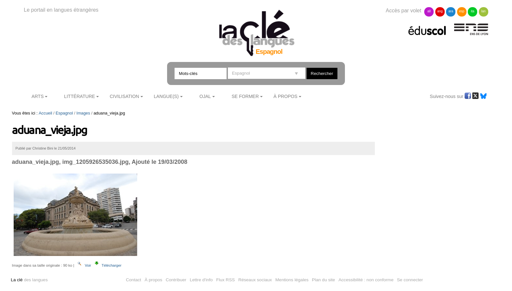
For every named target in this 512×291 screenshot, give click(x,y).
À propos (153, 279)
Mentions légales (292, 279)
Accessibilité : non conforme (365, 279)
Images (83, 113)
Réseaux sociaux (255, 279)
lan (483, 11)
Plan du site (323, 279)
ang (440, 11)
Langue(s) (166, 96)
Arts (38, 96)
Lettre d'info (201, 279)
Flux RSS (225, 279)
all (429, 11)
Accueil (45, 113)
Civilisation (124, 96)
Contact (133, 279)
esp (461, 11)
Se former (245, 96)
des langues (29, 279)
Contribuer (176, 279)
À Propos (285, 96)
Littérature (79, 96)
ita (472, 11)
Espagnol (64, 113)
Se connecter (410, 279)
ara (451, 11)
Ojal (205, 96)
